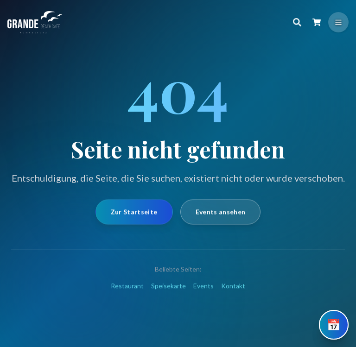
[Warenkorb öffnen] (316, 22)
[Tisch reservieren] (334, 325)
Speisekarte (168, 294)
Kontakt (233, 294)
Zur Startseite (134, 217)
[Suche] (297, 22)
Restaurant (127, 294)
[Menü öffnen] (338, 22)
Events (203, 294)
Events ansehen (221, 217)
